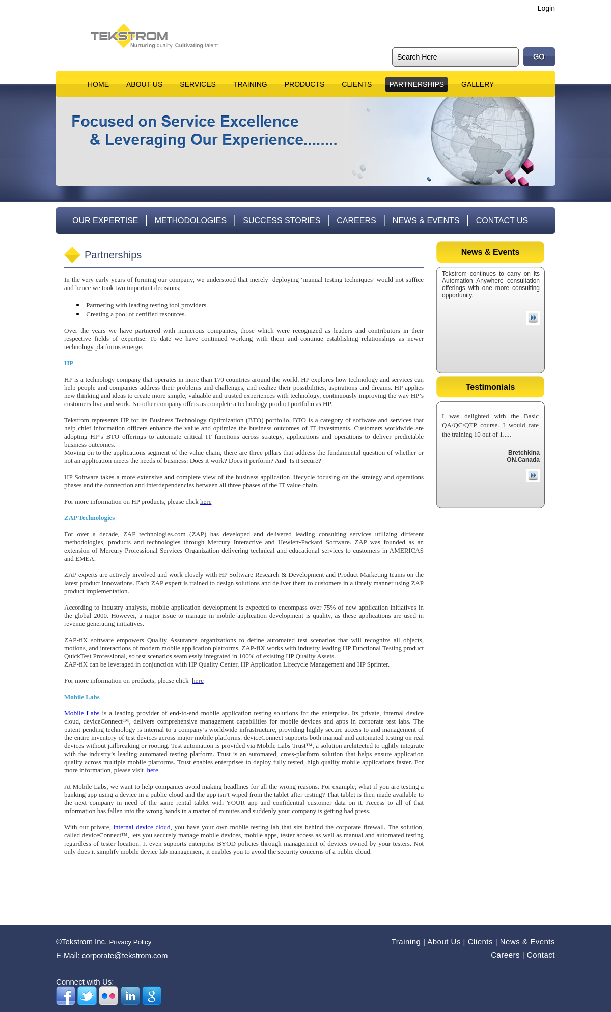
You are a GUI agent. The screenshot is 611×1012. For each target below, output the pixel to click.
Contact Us (502, 220)
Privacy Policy (130, 942)
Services (198, 84)
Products (305, 84)
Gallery (477, 84)
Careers (356, 220)
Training (250, 84)
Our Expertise (105, 220)
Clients (357, 84)
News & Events (426, 220)
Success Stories (281, 220)
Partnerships (416, 84)
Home (98, 84)
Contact (541, 954)
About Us (144, 84)
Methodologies (191, 220)
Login (546, 8)
